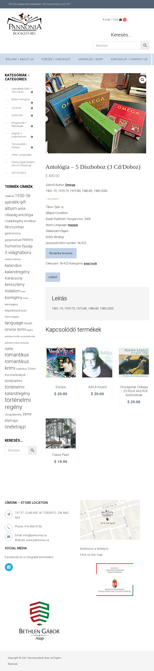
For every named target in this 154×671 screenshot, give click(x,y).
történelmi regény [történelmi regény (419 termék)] (18, 403)
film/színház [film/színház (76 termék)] (14, 227)
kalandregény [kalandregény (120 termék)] (17, 271)
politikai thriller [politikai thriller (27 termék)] (12, 336)
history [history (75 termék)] (27, 239)
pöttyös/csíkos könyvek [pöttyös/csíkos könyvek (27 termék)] (17, 342)
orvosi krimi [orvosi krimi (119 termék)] (15, 329)
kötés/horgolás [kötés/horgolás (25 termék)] (12, 317)
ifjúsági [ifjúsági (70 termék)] (27, 246)
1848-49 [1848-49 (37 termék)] (9, 196)
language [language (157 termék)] (14, 323)
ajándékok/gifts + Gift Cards (23, 90)
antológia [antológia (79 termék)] (25, 215)
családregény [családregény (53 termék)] (14, 221)
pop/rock (90, 263)
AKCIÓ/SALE (19, 172)
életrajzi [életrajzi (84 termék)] (11, 420)
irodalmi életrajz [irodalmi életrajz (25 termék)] (13, 259)
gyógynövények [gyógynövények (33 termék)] (13, 239)
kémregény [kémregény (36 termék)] (11, 304)
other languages (22, 154)
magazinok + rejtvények (23, 124)
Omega (70, 185)
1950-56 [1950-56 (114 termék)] (23, 195)
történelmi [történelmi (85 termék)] (13, 381)
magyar (73, 225)
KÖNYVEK (23, 115)
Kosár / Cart (112, 19)
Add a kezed (97, 387)
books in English (23, 100)
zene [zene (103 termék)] (27, 414)
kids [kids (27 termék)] (23, 291)
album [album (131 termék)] (11, 208)
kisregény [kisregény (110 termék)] (13, 297)
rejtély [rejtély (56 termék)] (9, 349)
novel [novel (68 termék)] (28, 323)
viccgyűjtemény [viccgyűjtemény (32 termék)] (13, 414)
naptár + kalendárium (23, 135)
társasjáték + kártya (23, 146)
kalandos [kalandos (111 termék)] (13, 265)
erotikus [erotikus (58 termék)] (30, 221)
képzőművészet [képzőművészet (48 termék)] (15, 310)
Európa (61, 387)
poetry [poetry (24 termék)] (30, 330)
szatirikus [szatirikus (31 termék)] (21, 368)
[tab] (53, 277)
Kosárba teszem (61, 253)
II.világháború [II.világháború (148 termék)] (18, 252)
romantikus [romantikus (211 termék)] (17, 355)
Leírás (53, 277)
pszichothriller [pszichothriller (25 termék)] (28, 336)
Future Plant (60, 455)
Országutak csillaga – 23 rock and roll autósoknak (134, 391)
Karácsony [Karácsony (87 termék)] (13, 278)
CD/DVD (23, 108)
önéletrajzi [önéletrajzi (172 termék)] (15, 427)
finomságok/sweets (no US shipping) (23, 164)
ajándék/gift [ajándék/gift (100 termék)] (15, 202)
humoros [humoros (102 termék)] (13, 246)
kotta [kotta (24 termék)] (25, 298)
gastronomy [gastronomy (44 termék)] (13, 233)
